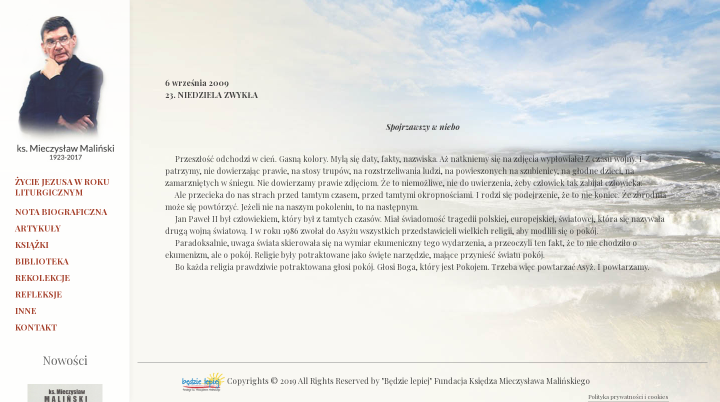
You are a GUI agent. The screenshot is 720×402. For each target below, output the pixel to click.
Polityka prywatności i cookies (628, 396)
